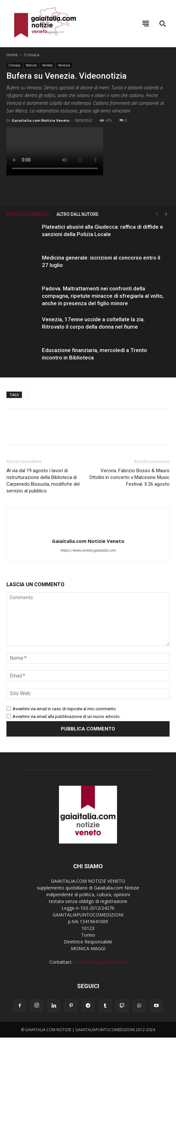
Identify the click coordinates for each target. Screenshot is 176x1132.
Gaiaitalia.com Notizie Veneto (40, 120)
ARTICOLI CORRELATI (28, 214)
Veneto (47, 65)
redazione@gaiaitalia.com (100, 962)
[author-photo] (88, 530)
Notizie (31, 65)
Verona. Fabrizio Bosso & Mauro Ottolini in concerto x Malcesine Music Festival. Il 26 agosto (129, 477)
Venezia (64, 65)
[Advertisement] (88, 1085)
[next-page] (166, 214)
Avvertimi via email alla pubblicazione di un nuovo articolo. (67, 716)
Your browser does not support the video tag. (54, 151)
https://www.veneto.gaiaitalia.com (87, 550)
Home (12, 54)
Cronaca (31, 54)
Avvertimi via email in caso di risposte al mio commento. (65, 708)
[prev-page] (156, 214)
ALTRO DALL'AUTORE (77, 214)
